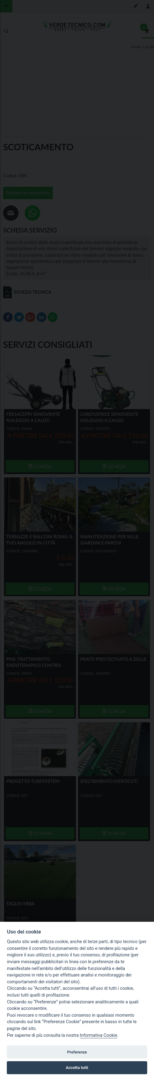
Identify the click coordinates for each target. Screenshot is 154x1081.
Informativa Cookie (98, 1035)
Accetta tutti (77, 1067)
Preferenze (77, 1052)
